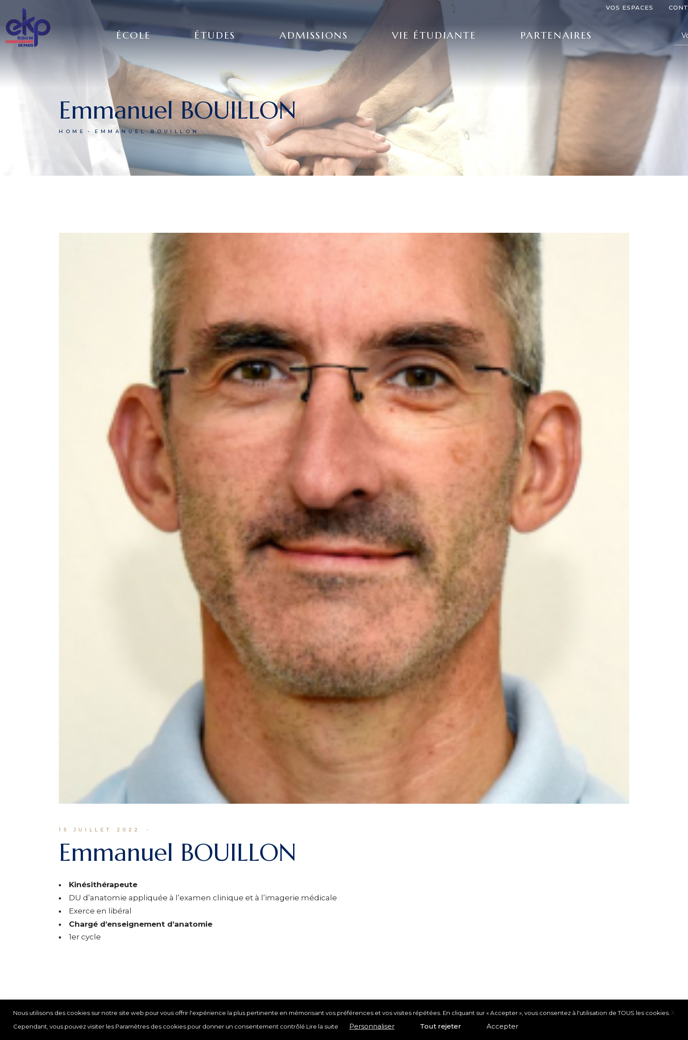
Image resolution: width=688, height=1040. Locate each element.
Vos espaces (629, 7)
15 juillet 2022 (99, 830)
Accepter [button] (502, 1026)
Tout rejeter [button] (440, 1026)
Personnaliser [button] (371, 1026)
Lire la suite (322, 1026)
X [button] (673, 1012)
